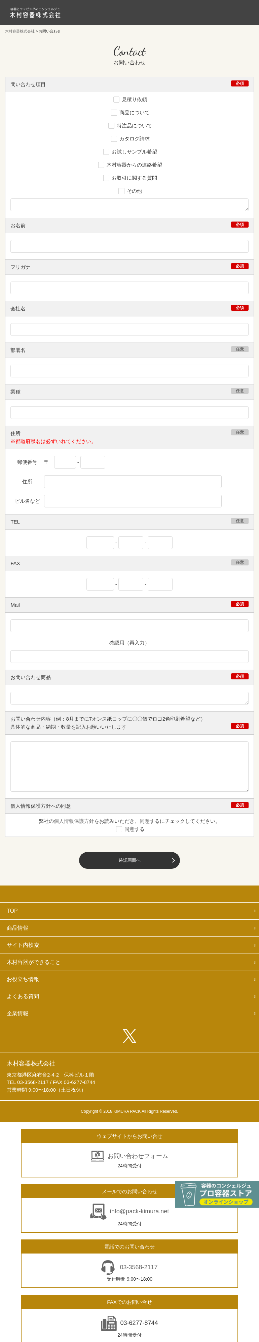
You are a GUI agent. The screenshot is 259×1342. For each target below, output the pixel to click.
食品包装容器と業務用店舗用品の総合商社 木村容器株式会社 (35, 12)
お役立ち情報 (23, 979)
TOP (12, 911)
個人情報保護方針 (74, 821)
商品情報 (17, 928)
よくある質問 (23, 996)
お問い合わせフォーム (138, 1156)
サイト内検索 (23, 945)
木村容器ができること (34, 962)
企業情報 (17, 1013)
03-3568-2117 (137, 1267)
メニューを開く (239, 12)
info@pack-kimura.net (139, 1211)
